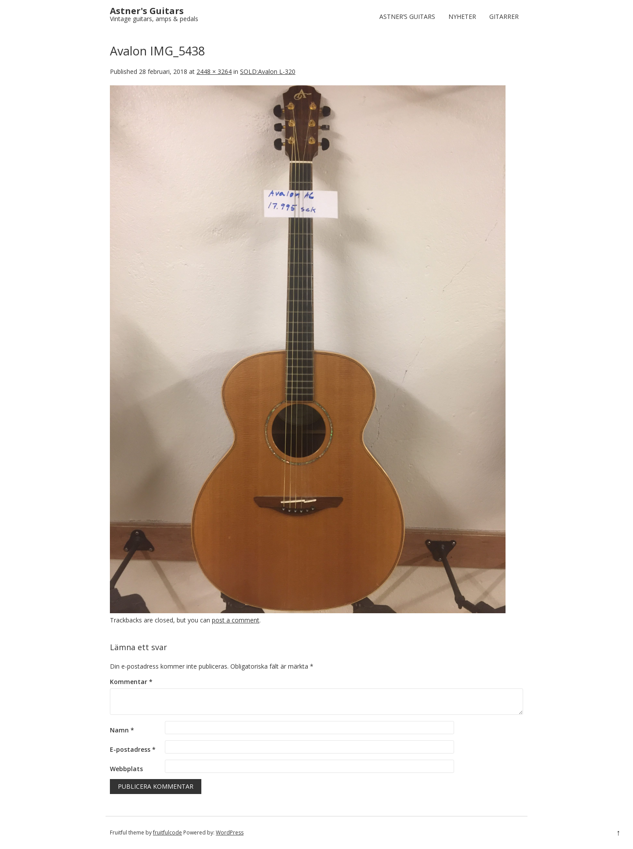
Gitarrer (504, 16)
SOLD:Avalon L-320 (267, 71)
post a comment (235, 620)
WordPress (230, 832)
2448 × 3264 (214, 71)
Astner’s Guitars (407, 16)
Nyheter (462, 16)
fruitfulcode (167, 832)
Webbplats (126, 769)
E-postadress (133, 749)
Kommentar (131, 681)
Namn (122, 730)
